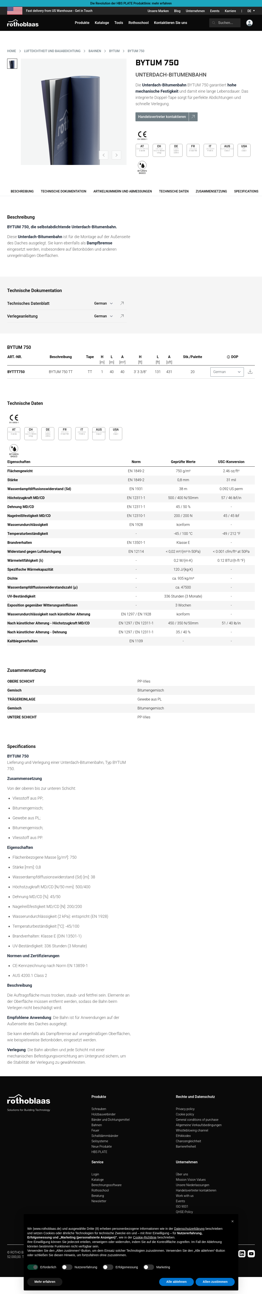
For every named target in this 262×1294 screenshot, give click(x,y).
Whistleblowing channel (192, 1130)
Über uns (182, 1174)
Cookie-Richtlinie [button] (144, 1237)
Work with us (185, 1196)
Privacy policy (185, 1109)
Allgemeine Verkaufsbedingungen (199, 1125)
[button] (232, 1221)
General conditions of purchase (197, 1119)
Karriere (230, 11)
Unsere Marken (158, 11)
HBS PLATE (99, 1152)
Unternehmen (195, 11)
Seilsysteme (99, 1141)
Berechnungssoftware (106, 1185)
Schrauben (98, 1109)
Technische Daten (173, 191)
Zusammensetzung (211, 191)
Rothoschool (100, 1190)
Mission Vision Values (191, 1179)
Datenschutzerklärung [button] (189, 1228)
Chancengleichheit (188, 1141)
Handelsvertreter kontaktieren (196, 1190)
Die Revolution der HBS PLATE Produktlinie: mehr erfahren (131, 3)
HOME (11, 51)
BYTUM (114, 51)
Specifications (246, 191)
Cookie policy (185, 1114)
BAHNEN (95, 51)
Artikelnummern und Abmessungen (122, 191)
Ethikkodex (183, 1136)
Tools (118, 23)
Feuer (95, 1130)
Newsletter (98, 1201)
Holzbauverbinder (103, 1114)
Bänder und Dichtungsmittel (110, 1119)
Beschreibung (22, 191)
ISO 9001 (182, 1206)
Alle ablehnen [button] (176, 1281)
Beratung (97, 1196)
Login (95, 1174)
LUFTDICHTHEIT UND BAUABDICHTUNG (52, 51)
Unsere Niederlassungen (192, 1185)
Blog (177, 11)
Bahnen (96, 1125)
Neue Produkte (101, 1146)
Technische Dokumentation (63, 191)
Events (215, 11)
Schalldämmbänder (104, 1136)
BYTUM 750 (136, 51)
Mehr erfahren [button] (44, 1281)
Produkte (82, 23)
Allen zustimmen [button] (215, 1281)
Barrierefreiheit (186, 1146)
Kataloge (97, 1179)
